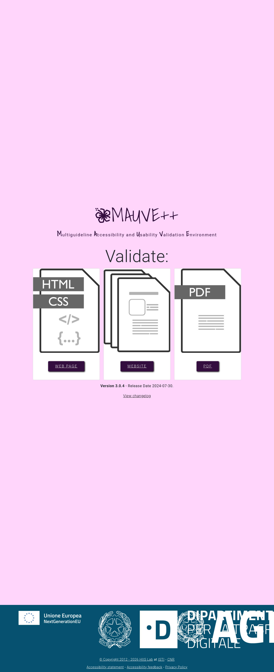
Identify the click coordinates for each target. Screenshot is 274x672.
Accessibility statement (105, 667)
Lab (146, 660)
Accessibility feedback (144, 667)
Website (137, 366)
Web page (66, 366)
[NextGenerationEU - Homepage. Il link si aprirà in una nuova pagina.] (59, 632)
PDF (208, 366)
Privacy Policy (176, 667)
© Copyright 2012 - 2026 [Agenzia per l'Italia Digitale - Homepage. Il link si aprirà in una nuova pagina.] (120, 660)
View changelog (137, 396)
